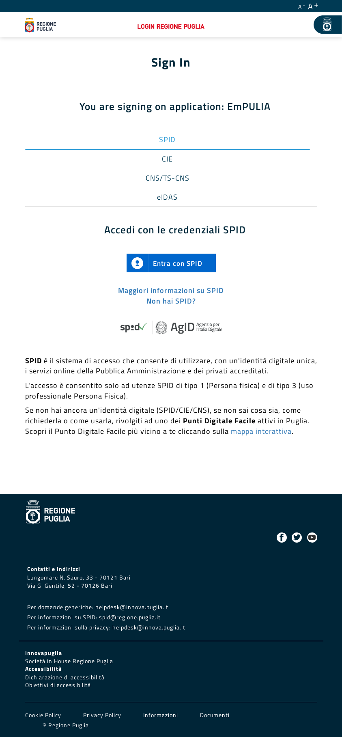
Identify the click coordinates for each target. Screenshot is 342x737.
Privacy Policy (103, 715)
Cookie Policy (44, 715)
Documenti (215, 715)
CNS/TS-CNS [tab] (167, 177)
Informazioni (160, 715)
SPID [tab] (167, 139)
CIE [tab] (167, 158)
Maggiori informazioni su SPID (171, 290)
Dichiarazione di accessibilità (65, 677)
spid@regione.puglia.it (130, 617)
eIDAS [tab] (167, 197)
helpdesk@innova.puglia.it (131, 607)
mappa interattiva (261, 431)
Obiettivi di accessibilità (58, 685)
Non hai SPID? (171, 300)
